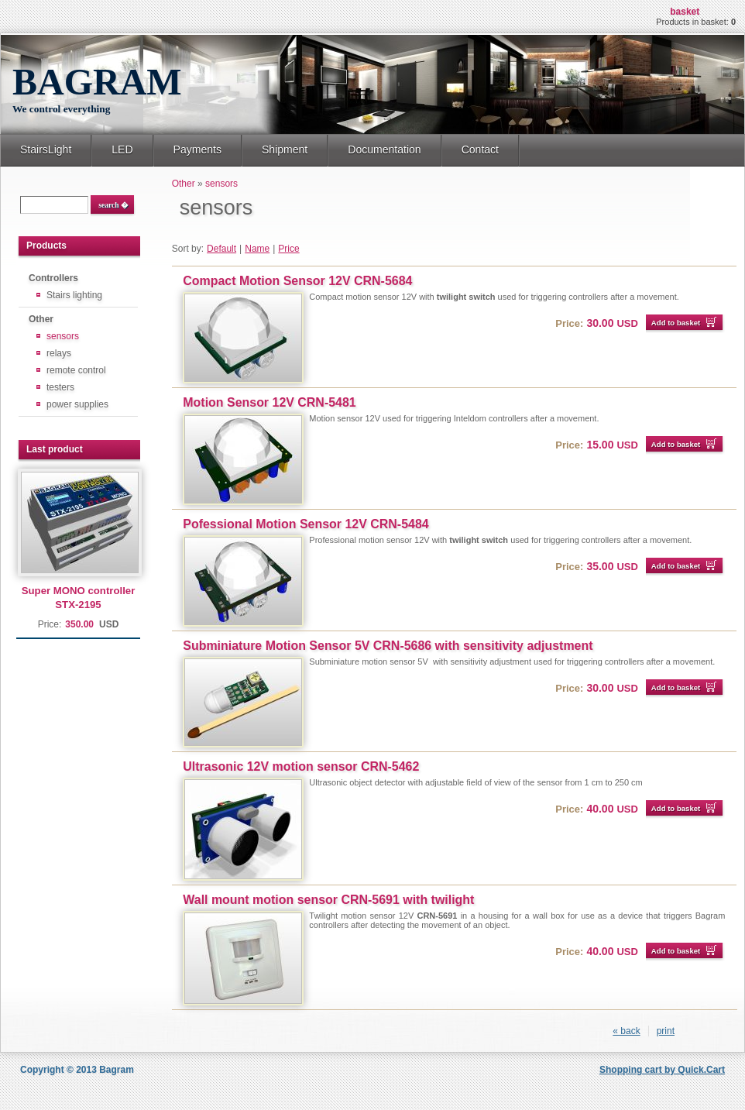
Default (221, 248)
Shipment (284, 149)
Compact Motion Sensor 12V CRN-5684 (297, 280)
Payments (197, 149)
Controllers (53, 278)
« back (626, 1031)
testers (60, 387)
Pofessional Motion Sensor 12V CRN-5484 (305, 524)
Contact (480, 149)
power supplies (77, 404)
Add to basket (675, 322)
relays (58, 353)
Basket (684, 11)
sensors (62, 336)
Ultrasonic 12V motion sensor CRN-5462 (301, 766)
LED (122, 149)
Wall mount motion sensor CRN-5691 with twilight (328, 899)
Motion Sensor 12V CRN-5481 (269, 402)
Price (288, 248)
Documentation (384, 149)
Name (257, 248)
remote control (76, 370)
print (666, 1031)
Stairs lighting (74, 295)
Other (41, 319)
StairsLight (45, 149)
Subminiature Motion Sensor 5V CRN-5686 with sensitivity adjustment (387, 645)
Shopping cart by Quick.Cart (662, 1069)
